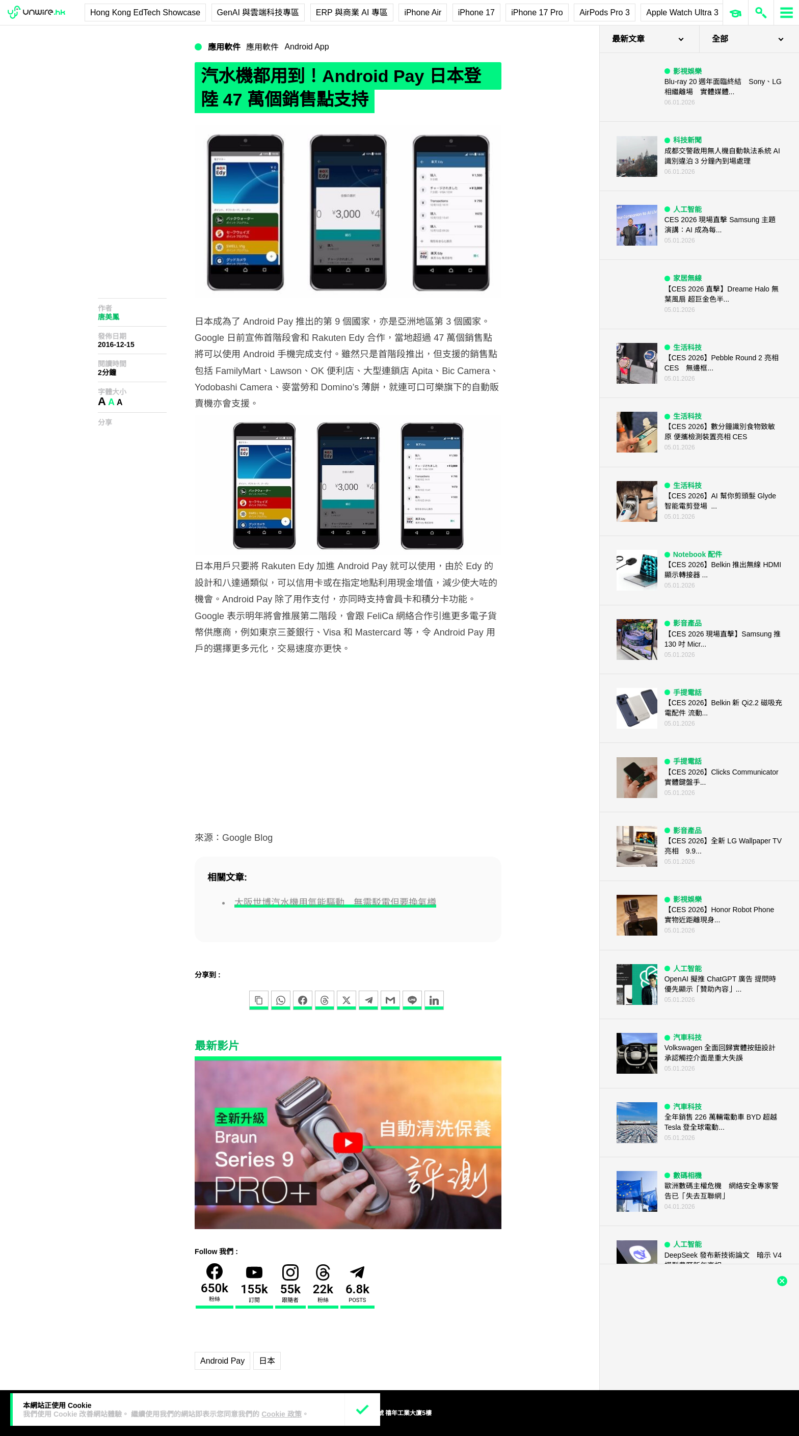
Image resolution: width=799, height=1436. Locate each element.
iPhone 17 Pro (537, 12)
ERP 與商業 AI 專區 (352, 12)
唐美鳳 (108, 317)
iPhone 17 (476, 12)
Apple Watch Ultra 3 (682, 12)
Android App (306, 46)
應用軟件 (224, 47)
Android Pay (222, 1361)
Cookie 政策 (281, 1414)
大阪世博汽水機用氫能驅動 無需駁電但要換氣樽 (335, 902)
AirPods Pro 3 (604, 12)
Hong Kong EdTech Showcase (145, 12)
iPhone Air (422, 12)
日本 (267, 1361)
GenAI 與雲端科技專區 (258, 12)
